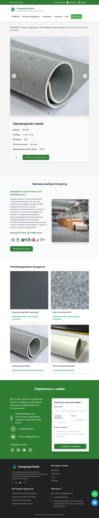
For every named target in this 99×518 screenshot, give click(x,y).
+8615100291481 (26, 429)
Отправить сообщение (70, 446)
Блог (67, 16)
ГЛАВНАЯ (15, 16)
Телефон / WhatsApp (58, 417)
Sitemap (54, 480)
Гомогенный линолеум (21, 500)
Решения (47, 16)
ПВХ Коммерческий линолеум (52, 27)
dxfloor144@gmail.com (29, 437)
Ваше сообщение (61, 427)
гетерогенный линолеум (22, 504)
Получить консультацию (36, 157)
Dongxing (58, 16)
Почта (73, 416)
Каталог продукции (31, 16)
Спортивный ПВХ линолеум (24, 497)
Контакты (76, 16)
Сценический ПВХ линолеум (24, 493)
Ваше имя (58, 407)
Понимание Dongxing (21, 249)
